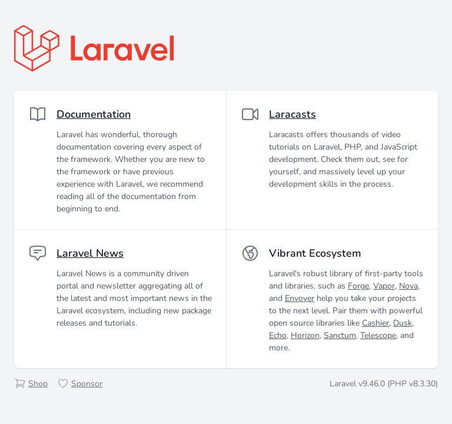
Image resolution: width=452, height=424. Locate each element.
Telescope (378, 335)
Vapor (384, 286)
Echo (278, 335)
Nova (408, 286)
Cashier (375, 323)
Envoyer (299, 298)
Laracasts (292, 114)
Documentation (93, 114)
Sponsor (86, 383)
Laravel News (90, 253)
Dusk (402, 323)
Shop (38, 383)
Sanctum (340, 335)
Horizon (305, 335)
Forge (358, 286)
